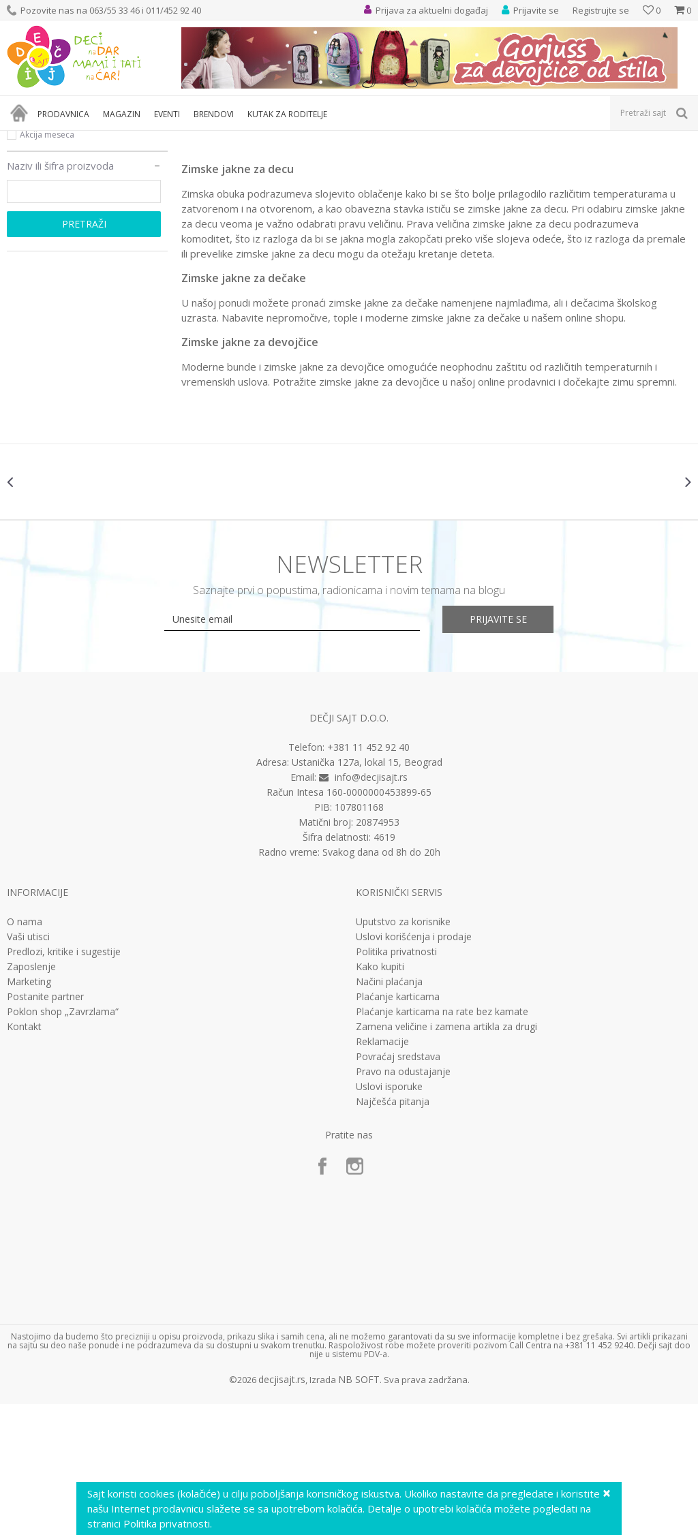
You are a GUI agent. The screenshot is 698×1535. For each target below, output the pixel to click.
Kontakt (24, 1157)
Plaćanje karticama (398, 1127)
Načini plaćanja (389, 1112)
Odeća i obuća (125, 139)
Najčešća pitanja (392, 1232)
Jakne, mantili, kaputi (270, 139)
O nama (24, 1052)
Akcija (31, 232)
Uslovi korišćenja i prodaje (414, 1067)
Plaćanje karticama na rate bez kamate (442, 1142)
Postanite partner (45, 1127)
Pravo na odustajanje (403, 1202)
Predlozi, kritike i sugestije (64, 1082)
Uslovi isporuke (389, 1217)
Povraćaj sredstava (398, 1187)
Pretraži (84, 354)
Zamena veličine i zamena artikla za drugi (446, 1157)
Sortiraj (614, 162)
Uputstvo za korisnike (403, 1052)
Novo (30, 249)
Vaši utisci (28, 1067)
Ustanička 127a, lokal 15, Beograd (367, 892)
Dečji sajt (24, 139)
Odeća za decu (193, 139)
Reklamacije (382, 1172)
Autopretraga (554, 162)
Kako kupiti (380, 1097)
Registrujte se (601, 10)
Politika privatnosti (396, 1082)
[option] (64, 612)
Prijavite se (499, 749)
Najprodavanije (50, 216)
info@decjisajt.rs (371, 907)
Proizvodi (69, 139)
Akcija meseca (47, 265)
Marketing (29, 1112)
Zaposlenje (31, 1097)
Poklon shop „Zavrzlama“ (63, 1142)
